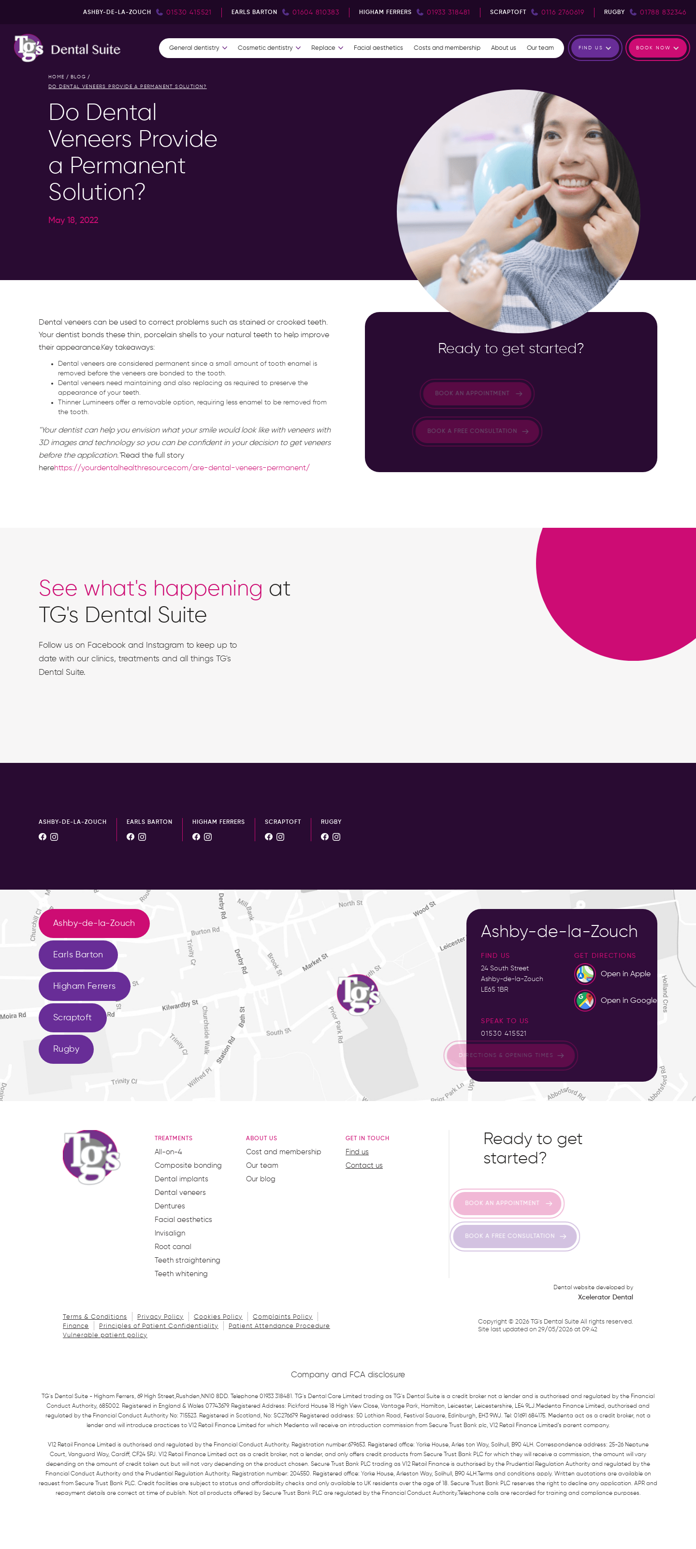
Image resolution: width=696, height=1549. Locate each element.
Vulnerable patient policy (105, 1335)
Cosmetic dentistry (265, 48)
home (56, 76)
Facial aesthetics (378, 48)
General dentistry (194, 48)
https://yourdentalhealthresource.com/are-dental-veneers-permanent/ (182, 468)
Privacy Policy (160, 1317)
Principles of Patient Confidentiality (158, 1326)
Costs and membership (447, 48)
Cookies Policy (218, 1317)
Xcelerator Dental (605, 1297)
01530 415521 (504, 1033)
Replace (323, 48)
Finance (76, 1326)
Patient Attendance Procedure (279, 1326)
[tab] (94, 923)
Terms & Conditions (95, 1317)
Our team (540, 48)
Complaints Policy (283, 1317)
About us (503, 48)
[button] (198, 48)
